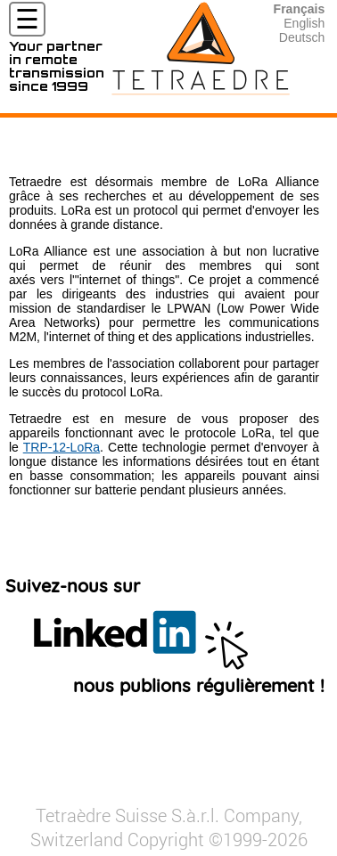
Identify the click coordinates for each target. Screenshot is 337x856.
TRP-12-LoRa (61, 447)
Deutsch (302, 37)
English (304, 23)
